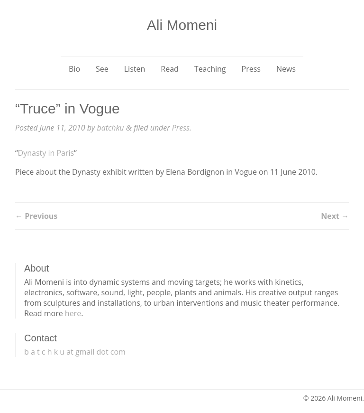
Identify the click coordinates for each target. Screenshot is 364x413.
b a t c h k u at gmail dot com (75, 352)
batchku (110, 127)
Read (170, 69)
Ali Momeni (182, 25)
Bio (74, 69)
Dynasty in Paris (46, 153)
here (73, 313)
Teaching (210, 69)
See (102, 69)
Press (251, 69)
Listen (135, 69)
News (286, 69)
